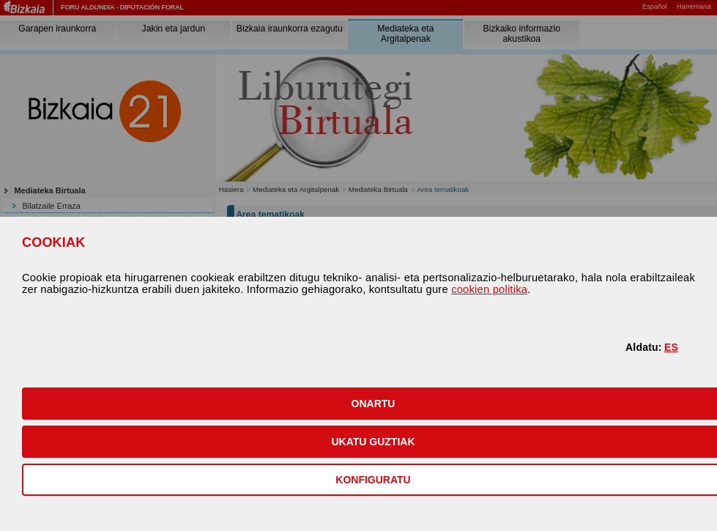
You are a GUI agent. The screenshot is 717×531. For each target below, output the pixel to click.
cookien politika (489, 289)
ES (671, 347)
